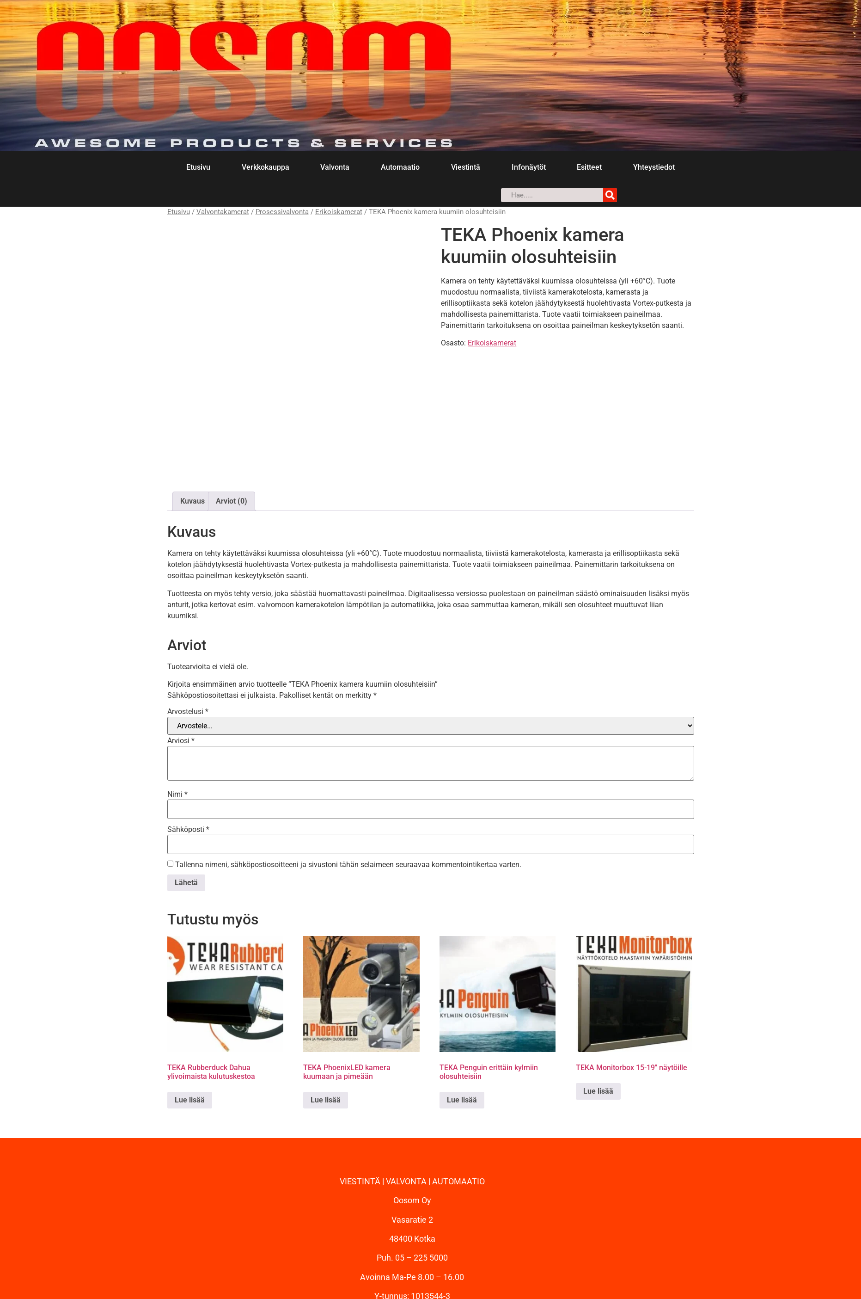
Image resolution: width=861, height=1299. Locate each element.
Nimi (177, 724)
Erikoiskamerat (338, 212)
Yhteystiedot (654, 167)
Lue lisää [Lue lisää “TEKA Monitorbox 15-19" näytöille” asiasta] (598, 1020)
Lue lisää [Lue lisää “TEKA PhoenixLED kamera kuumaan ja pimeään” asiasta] (326, 1029)
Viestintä (465, 167)
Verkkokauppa (265, 167)
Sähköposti (188, 759)
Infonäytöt (529, 167)
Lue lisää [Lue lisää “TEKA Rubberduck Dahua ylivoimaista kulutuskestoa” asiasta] (190, 1029)
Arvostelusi (187, 641)
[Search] (610, 195)
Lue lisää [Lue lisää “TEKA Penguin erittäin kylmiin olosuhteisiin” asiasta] (462, 1029)
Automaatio (400, 167)
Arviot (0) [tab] (231, 430)
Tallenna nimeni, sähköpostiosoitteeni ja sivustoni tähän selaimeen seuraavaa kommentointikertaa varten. (348, 794)
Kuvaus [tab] (192, 430)
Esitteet (589, 167)
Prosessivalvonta (282, 212)
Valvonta (334, 167)
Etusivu (198, 167)
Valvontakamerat (222, 212)
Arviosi (181, 670)
